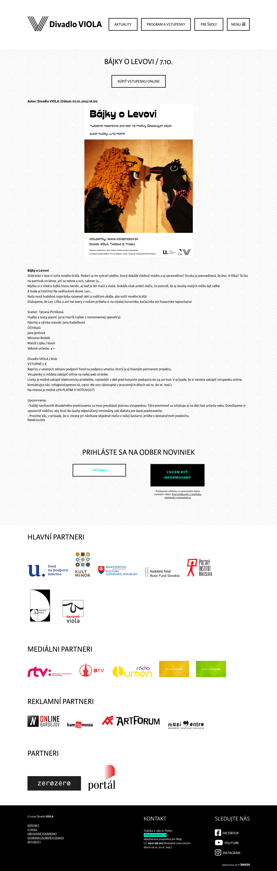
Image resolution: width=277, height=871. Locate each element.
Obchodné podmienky (42, 834)
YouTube (227, 842)
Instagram (227, 852)
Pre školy (209, 24)
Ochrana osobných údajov (45, 838)
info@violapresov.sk (155, 835)
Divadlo (45, 817)
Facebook (227, 832)
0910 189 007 (155, 843)
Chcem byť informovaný (177, 475)
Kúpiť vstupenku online (139, 81)
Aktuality (123, 24)
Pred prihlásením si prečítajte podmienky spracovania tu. (182, 496)
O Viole (32, 830)
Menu (238, 24)
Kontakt (33, 826)
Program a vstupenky (166, 24)
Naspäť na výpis (36, 420)
